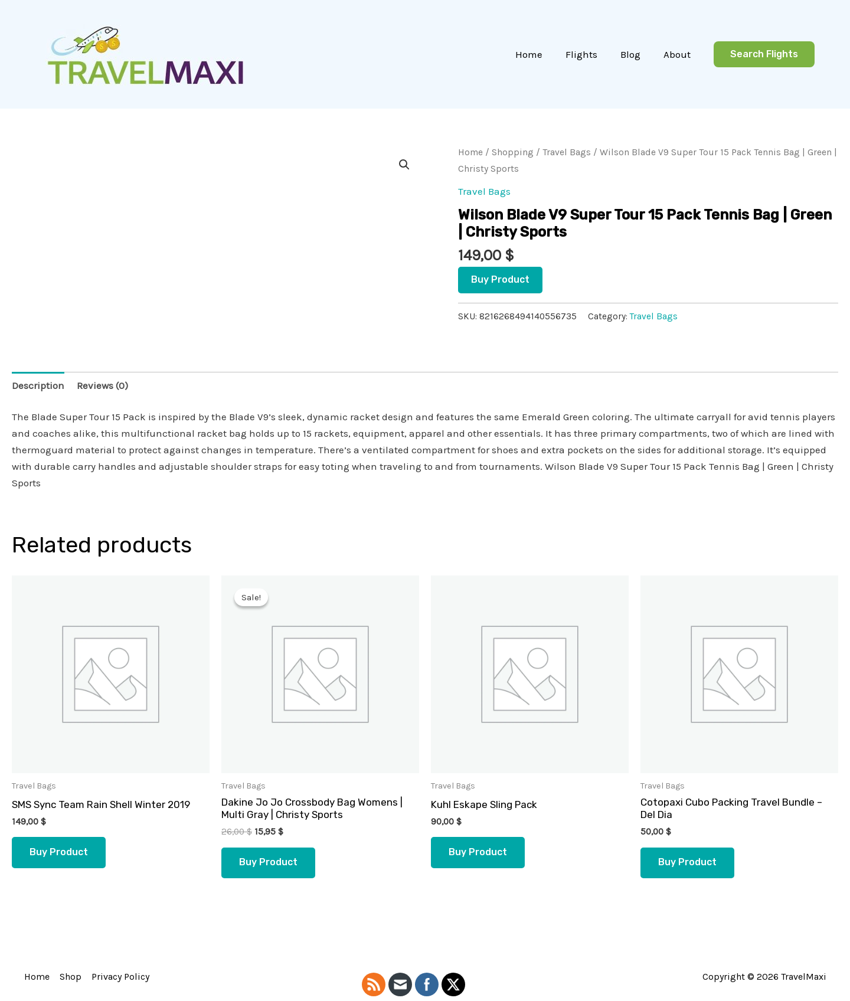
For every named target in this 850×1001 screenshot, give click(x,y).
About (678, 54)
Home (538, 54)
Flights (588, 54)
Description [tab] (38, 385)
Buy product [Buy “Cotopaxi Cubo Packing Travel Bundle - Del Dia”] (687, 862)
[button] (764, 54)
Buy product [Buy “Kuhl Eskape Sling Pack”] (478, 852)
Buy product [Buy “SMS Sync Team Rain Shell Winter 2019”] (59, 852)
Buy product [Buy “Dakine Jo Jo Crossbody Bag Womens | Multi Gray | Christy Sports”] (268, 862)
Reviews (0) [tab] (102, 385)
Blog (635, 54)
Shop (69, 976)
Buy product (500, 279)
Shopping (513, 152)
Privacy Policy (119, 976)
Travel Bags (566, 152)
